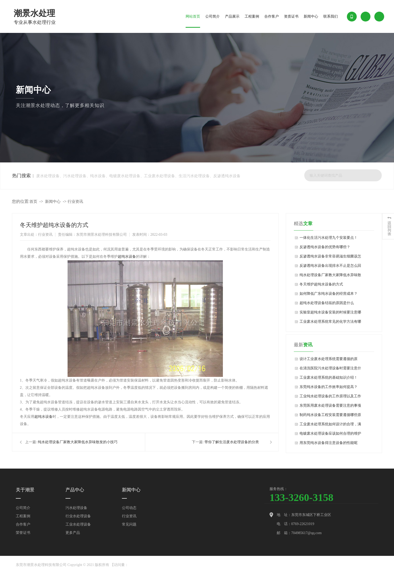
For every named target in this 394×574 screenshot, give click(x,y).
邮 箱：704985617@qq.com (299, 533)
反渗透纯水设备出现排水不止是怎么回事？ (330, 267)
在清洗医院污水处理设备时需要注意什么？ (330, 369)
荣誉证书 (23, 533)
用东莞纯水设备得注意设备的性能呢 (328, 443)
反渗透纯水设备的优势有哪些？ (325, 247)
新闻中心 (311, 16)
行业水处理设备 (78, 516)
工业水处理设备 (78, 524)
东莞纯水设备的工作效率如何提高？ (328, 387)
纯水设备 (98, 176)
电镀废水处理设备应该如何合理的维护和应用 (330, 435)
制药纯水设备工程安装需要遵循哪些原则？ (330, 416)
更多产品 (72, 533)
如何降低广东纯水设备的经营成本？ (328, 294)
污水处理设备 (74, 176)
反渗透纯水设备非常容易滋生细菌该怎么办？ (330, 257)
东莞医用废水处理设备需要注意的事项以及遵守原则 (330, 407)
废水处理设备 (48, 176)
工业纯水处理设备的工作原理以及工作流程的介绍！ (330, 397)
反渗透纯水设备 (226, 176)
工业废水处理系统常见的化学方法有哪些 (330, 323)
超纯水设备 (127, 257)
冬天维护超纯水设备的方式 (321, 284)
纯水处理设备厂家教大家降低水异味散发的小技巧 (78, 442)
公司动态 (129, 508)
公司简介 (212, 16)
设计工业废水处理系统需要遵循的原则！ (328, 360)
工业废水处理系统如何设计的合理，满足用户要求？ (330, 425)
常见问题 (129, 524)
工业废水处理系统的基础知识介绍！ (328, 377)
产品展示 (232, 16)
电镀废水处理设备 (124, 176)
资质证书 (291, 16)
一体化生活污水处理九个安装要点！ (328, 238)
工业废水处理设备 (159, 176)
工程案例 (252, 16)
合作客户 (271, 16)
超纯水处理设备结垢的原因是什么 (327, 303)
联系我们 (330, 16)
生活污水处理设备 (194, 176)
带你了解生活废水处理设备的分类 (232, 442)
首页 (33, 201)
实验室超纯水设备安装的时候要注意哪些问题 (330, 313)
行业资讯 (75, 201)
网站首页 (193, 16)
